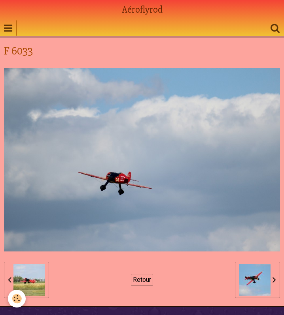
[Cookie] (17, 299)
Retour (142, 279)
